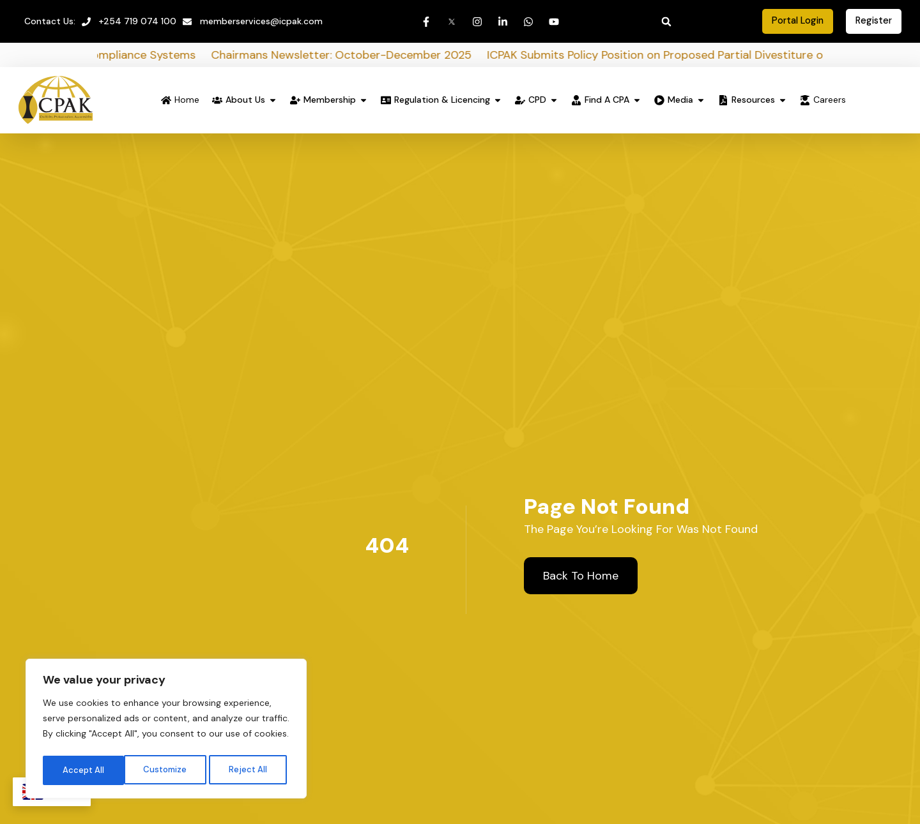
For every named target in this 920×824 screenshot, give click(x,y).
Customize (84, 768)
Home (186, 101)
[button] (666, 21)
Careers (829, 101)
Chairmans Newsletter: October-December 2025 (371, 56)
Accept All (250, 768)
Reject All (167, 768)
